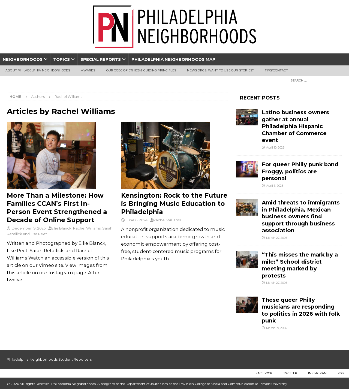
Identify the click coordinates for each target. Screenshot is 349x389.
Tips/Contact (276, 70)
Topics (61, 59)
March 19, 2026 (276, 328)
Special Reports (100, 59)
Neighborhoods (23, 59)
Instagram (317, 373)
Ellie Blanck (61, 228)
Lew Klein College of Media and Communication (216, 384)
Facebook (263, 373)
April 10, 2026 (275, 147)
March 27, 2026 (276, 238)
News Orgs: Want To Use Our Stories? (220, 70)
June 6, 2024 (137, 220)
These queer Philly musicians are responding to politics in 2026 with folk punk (301, 310)
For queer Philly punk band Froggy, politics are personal (300, 171)
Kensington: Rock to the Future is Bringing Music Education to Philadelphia (174, 204)
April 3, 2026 (274, 186)
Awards (88, 70)
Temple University (273, 384)
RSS (341, 373)
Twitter (290, 373)
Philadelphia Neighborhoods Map (173, 59)
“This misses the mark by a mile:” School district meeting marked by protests (300, 265)
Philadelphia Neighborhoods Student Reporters (49, 359)
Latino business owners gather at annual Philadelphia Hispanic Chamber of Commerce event (295, 126)
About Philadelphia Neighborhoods (37, 70)
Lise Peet (39, 234)
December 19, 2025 (29, 228)
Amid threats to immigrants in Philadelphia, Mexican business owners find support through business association (301, 216)
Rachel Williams (87, 228)
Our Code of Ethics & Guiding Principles (141, 70)
